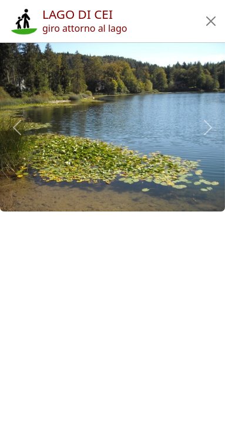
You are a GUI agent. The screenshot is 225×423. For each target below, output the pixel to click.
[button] (211, 21)
